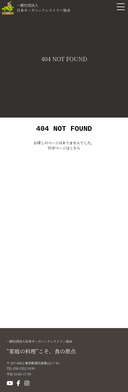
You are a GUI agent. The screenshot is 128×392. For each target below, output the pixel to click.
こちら (75, 149)
